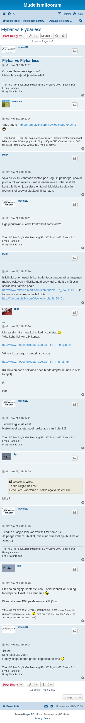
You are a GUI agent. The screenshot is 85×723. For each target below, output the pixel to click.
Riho (16, 309)
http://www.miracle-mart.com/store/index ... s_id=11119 (38, 290)
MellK (5, 154)
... (3, 322)
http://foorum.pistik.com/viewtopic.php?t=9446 (32, 298)
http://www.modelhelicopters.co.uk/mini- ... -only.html (36, 344)
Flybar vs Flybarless (21, 29)
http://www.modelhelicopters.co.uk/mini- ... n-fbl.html (36, 361)
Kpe (15, 454)
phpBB (30, 714)
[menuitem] (12, 14)
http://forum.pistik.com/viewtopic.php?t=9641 (47, 124)
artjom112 (23, 47)
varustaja (17, 101)
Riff (19, 565)
